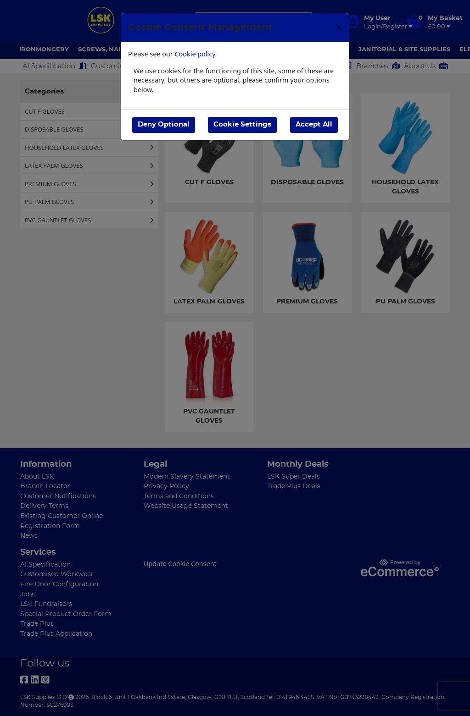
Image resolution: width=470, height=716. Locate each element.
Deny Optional (164, 124)
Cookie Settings (242, 124)
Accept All (314, 124)
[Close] (339, 27)
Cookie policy (195, 54)
